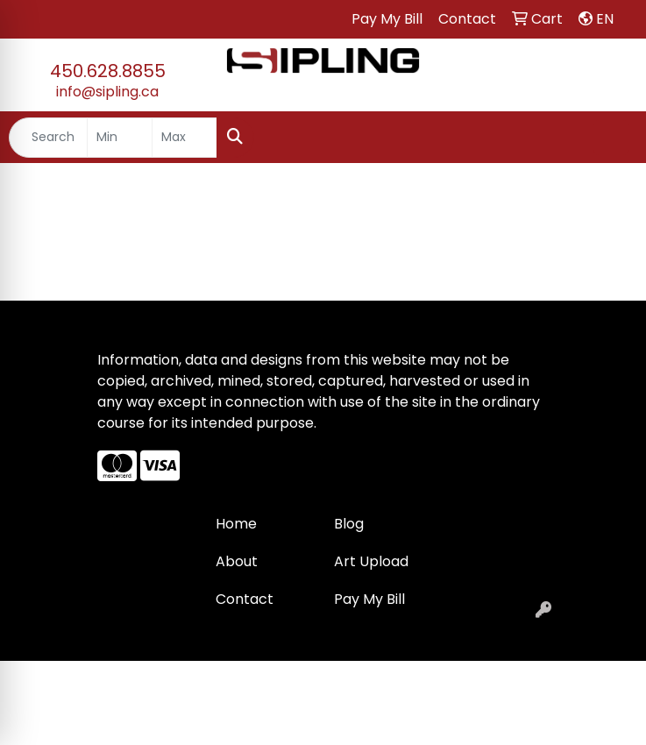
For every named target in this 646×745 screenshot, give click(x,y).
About (237, 561)
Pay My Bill (369, 599)
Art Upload (371, 561)
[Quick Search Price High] (184, 137)
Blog (349, 524)
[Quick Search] (48, 137)
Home (236, 524)
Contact (244, 599)
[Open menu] (610, 137)
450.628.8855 (108, 71)
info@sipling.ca (107, 92)
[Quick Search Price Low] (120, 137)
